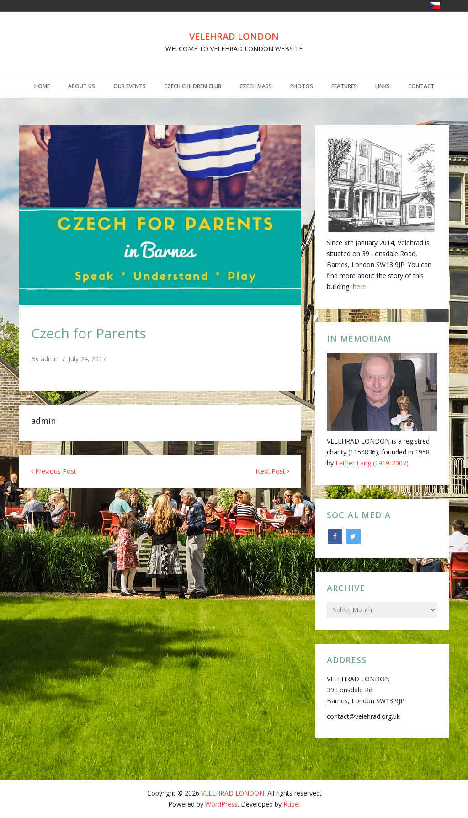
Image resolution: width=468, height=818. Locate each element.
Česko (435, 5)
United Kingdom (447, 5)
